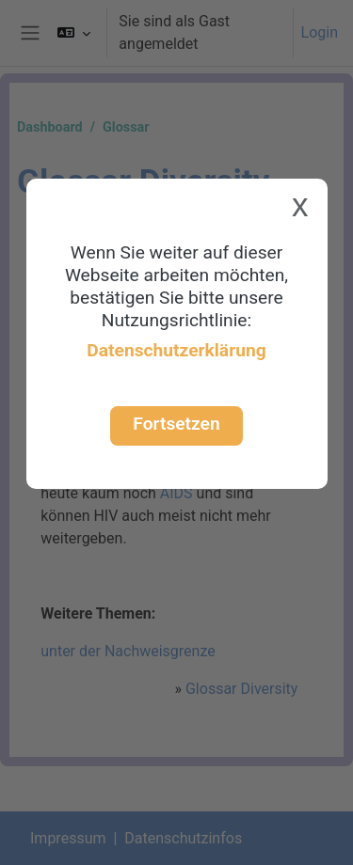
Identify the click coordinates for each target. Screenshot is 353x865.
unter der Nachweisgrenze (128, 651)
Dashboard (50, 127)
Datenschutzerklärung (176, 350)
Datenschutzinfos (183, 838)
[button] (74, 33)
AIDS (176, 493)
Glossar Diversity (241, 689)
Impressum (68, 838)
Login (319, 32)
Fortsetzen (176, 423)
